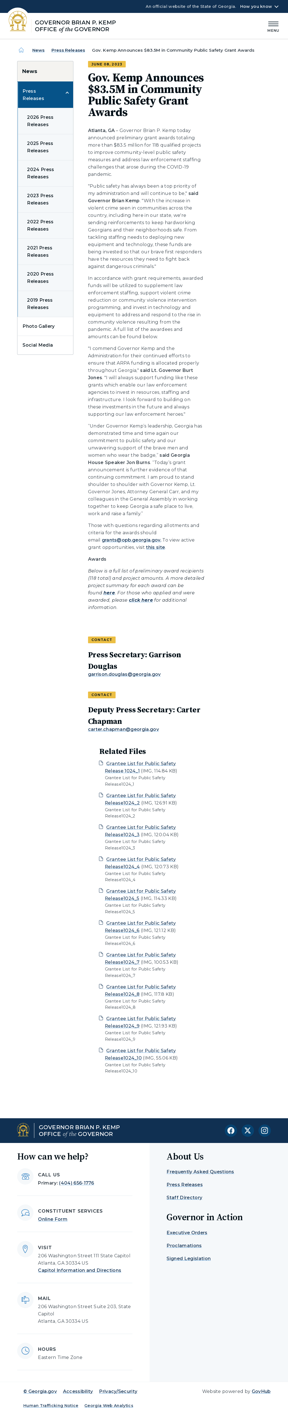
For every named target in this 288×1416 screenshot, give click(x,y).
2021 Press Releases (39, 251)
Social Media (37, 345)
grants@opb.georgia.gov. (131, 540)
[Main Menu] (273, 26)
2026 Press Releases (40, 121)
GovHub (261, 1391)
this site (155, 547)
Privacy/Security (118, 1391)
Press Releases (68, 50)
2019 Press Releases (40, 303)
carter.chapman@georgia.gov (123, 729)
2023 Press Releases (40, 199)
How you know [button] (256, 6)
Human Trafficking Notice (50, 1405)
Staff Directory (184, 1197)
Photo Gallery (38, 326)
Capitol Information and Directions (79, 1270)
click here (141, 600)
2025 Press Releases (40, 147)
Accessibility (78, 1391)
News (38, 50)
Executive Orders (186, 1232)
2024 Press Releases (40, 173)
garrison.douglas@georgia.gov (124, 674)
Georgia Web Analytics (108, 1405)
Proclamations (184, 1245)
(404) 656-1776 (76, 1183)
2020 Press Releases (40, 277)
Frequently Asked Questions (200, 1171)
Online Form (53, 1219)
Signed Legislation (188, 1258)
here (109, 593)
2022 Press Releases (40, 225)
